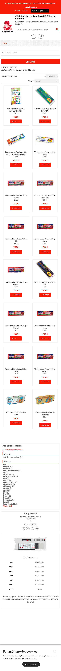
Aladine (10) (7, 466)
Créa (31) (6, 490)
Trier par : (31, 81)
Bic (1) (5, 472)
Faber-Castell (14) (10, 504)
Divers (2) (7, 496)
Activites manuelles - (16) (13, 457)
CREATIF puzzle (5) (10, 476)
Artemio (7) (7, 468)
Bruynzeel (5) (8, 474)
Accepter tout (31, 664)
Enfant (14, 53)
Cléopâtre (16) (8, 486)
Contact (25, 10)
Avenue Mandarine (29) (12, 470)
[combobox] (52, 76)
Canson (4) (7, 480)
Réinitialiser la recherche (12, 450)
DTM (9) (6, 492)
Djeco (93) (7, 498)
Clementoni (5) (9, 484)
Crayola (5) (7, 488)
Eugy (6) (6, 502)
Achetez (15, 121)
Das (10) (6, 494)
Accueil (17, 10)
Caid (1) (6, 478)
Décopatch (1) (8, 500)
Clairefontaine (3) (10, 482)
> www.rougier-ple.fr (40, 11)
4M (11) (6, 464)
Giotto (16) (7, 506)
